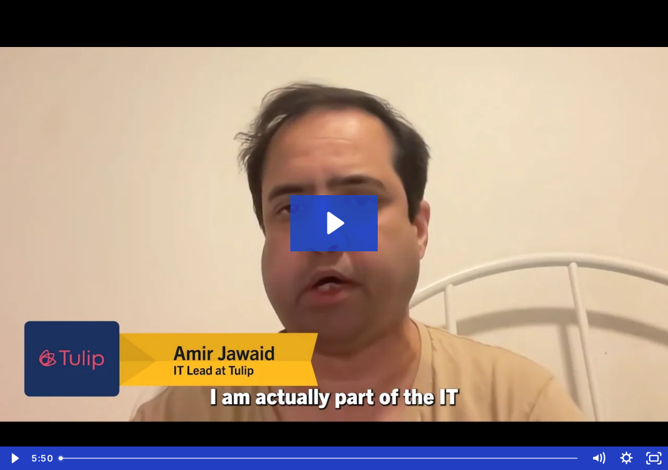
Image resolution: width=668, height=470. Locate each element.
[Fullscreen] (654, 458)
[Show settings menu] (627, 458)
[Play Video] (14, 458)
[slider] (319, 458)
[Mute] (598, 458)
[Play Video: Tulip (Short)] (333, 223)
